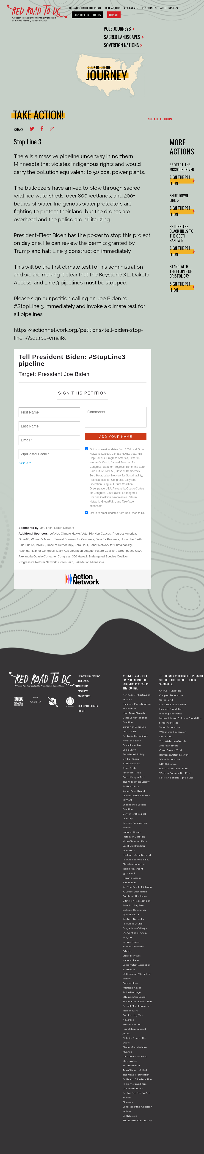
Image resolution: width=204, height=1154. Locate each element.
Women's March (41, 539)
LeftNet (54, 533)
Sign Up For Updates (87, 14)
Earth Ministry (131, 786)
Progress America (124, 533)
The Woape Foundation (136, 1074)
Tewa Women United (135, 1070)
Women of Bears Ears (134, 727)
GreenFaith (65, 562)
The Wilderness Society (136, 782)
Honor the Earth (131, 539)
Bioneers (128, 1102)
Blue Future (26, 545)
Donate (114, 14)
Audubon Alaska (132, 987)
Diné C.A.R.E (129, 731)
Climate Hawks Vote (74, 533)
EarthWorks (129, 969)
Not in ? (25, 463)
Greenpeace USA (129, 550)
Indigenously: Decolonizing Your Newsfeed (133, 1015)
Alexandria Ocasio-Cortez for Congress (44, 556)
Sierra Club (129, 768)
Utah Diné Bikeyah (134, 713)
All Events (131, 7)
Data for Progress (107, 539)
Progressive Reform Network (38, 562)
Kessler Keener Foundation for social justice (134, 1029)
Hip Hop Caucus (100, 533)
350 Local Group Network (57, 528)
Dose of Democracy (60, 545)
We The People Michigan (137, 887)
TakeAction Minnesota (89, 562)
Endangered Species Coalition (108, 556)
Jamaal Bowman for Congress (74, 539)
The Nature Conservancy (137, 1120)
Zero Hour (81, 545)
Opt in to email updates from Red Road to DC (115, 513)
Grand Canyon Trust (134, 777)
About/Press (169, 7)
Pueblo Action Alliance (136, 736)
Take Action (112, 7)
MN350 (40, 545)
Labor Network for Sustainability (111, 545)
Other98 (24, 539)
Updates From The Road (85, 7)
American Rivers (132, 772)
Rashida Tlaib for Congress (37, 550)
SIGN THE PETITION (182, 180)
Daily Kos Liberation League (75, 550)
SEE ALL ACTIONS (160, 118)
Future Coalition (105, 550)
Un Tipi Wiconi (131, 759)
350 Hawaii (79, 556)
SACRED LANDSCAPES (123, 36)
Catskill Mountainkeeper (137, 1006)
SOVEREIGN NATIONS (123, 45)
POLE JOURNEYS (119, 28)
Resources (149, 7)
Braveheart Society (133, 754)
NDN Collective (131, 763)
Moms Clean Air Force (135, 841)
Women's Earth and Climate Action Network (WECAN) (136, 795)
